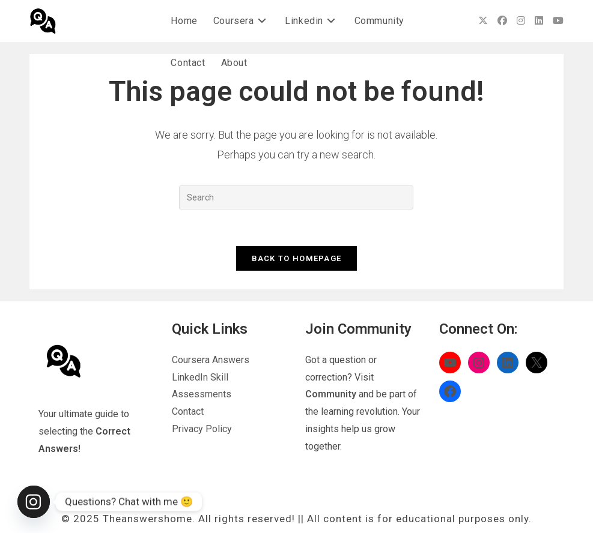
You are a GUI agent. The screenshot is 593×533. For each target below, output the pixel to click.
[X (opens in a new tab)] (483, 21)
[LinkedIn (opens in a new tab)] (539, 21)
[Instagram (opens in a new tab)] (521, 21)
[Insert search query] (296, 197)
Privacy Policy (202, 429)
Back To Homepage (297, 258)
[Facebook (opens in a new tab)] (502, 21)
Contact (188, 411)
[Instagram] (33, 502)
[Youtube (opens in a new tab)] (558, 21)
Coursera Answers (210, 360)
